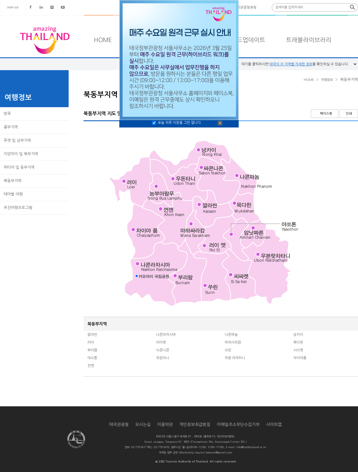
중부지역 (11, 127)
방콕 (7, 114)
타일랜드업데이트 (242, 40)
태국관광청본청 (245, 7)
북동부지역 (12, 181)
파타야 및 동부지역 (19, 167)
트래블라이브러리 (308, 40)
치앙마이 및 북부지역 (21, 154)
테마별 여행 (13, 194)
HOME (103, 40)
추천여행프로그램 (18, 208)
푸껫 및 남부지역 (17, 140)
